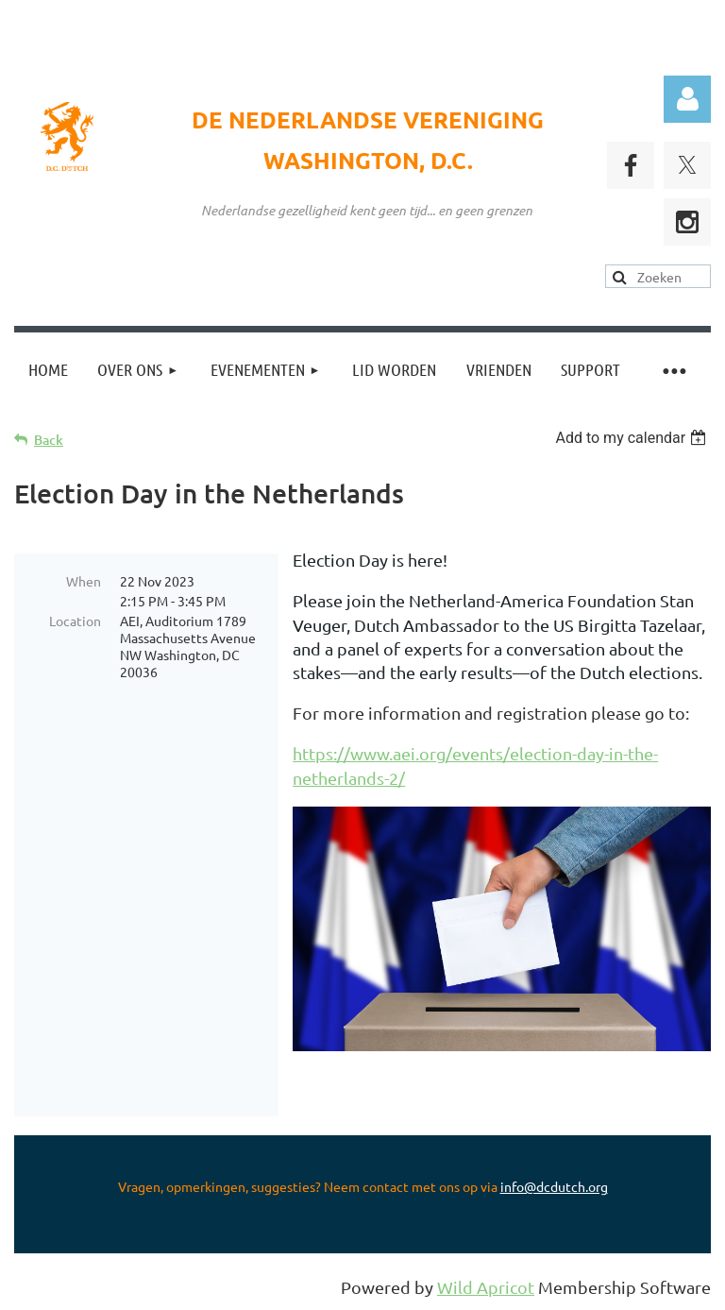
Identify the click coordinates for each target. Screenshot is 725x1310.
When (83, 580)
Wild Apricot (485, 1287)
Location (75, 620)
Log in (687, 99)
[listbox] (633, 438)
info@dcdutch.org (554, 1186)
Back (48, 440)
